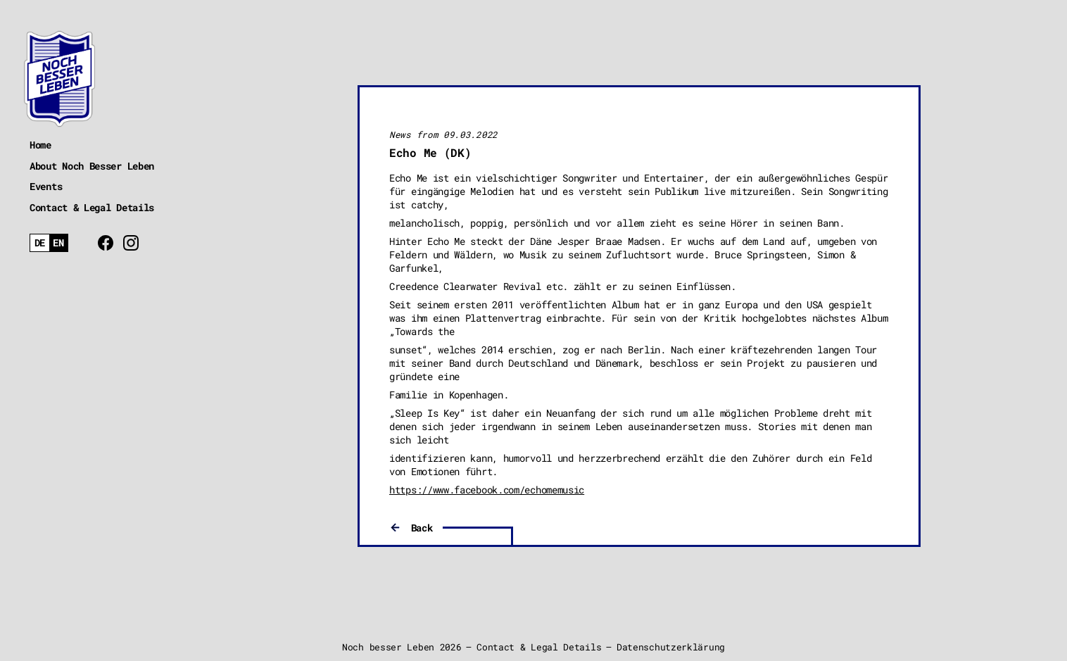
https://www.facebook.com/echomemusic (486, 489)
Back (422, 527)
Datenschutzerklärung (671, 647)
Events (46, 186)
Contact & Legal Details (92, 207)
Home (40, 144)
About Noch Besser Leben (92, 165)
